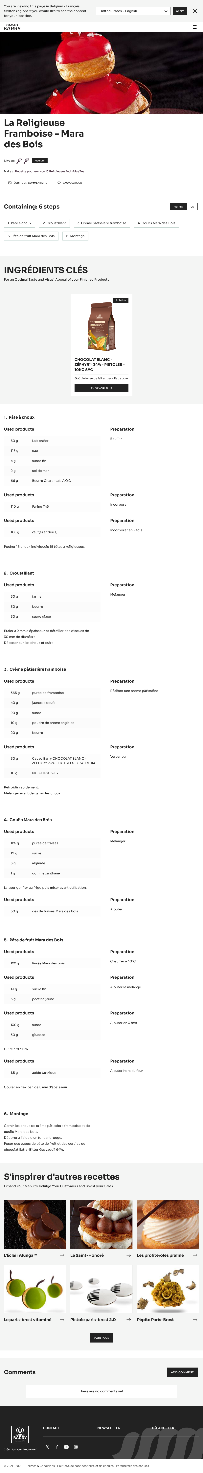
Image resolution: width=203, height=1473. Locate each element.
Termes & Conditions (40, 1466)
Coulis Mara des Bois (158, 223)
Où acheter (163, 1428)
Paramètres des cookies (132, 1466)
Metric (178, 206)
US (192, 206)
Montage (77, 236)
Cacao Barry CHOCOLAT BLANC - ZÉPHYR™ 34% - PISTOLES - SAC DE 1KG (64, 760)
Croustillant (56, 223)
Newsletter (109, 1428)
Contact (51, 1428)
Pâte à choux (21, 223)
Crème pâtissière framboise (103, 223)
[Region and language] (133, 11)
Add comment (182, 1372)
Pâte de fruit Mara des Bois (33, 236)
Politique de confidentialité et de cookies (85, 1466)
